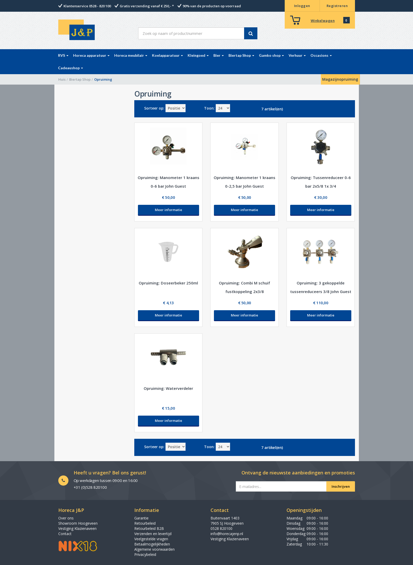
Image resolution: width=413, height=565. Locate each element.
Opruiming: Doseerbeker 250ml (168, 282)
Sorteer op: (154, 108)
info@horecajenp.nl (227, 533)
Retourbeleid (145, 523)
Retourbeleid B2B (149, 528)
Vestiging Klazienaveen (77, 528)
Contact (65, 533)
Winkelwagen (323, 20)
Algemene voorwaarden (154, 549)
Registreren (337, 5)
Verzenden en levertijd (152, 533)
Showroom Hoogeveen (78, 523)
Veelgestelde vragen (151, 538)
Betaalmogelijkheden (152, 544)
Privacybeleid (145, 554)
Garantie (141, 518)
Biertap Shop (80, 79)
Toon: (209, 108)
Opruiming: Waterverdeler (168, 388)
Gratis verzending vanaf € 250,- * (147, 6)
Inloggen (302, 5)
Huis (62, 79)
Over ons (66, 518)
